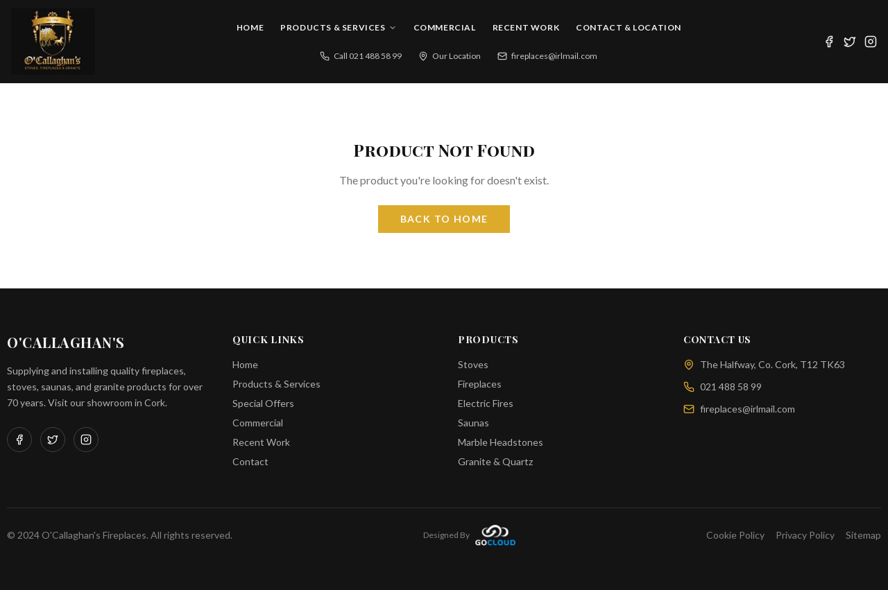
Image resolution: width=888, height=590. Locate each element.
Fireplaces (480, 384)
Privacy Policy (805, 535)
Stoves (473, 364)
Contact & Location (628, 27)
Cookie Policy (735, 535)
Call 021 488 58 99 (361, 56)
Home (250, 27)
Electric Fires (485, 403)
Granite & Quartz (495, 461)
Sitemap (863, 535)
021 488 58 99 (722, 386)
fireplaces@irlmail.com (547, 56)
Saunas (473, 422)
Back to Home (444, 219)
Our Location (449, 56)
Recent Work (526, 27)
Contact (250, 461)
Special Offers (263, 403)
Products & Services (338, 27)
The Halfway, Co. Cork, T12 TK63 (764, 364)
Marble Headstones (500, 442)
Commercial (444, 27)
